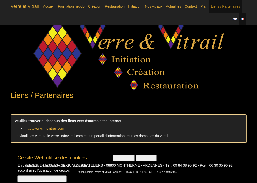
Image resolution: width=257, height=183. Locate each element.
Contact (191, 6)
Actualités (173, 6)
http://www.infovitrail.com (45, 128)
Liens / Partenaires (225, 6)
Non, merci (146, 159)
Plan (203, 6)
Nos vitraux (153, 6)
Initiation (134, 6)
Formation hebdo (71, 6)
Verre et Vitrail (25, 6)
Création (94, 6)
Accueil (48, 6)
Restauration (115, 6)
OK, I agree (124, 159)
